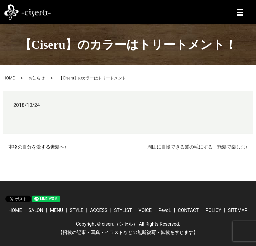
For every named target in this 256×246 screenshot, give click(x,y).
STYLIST (123, 210)
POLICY (213, 210)
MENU (56, 210)
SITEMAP (238, 210)
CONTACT (188, 210)
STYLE (76, 210)
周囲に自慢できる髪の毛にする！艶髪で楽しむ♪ (197, 147)
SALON (36, 210)
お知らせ (37, 78)
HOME (9, 78)
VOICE (145, 210)
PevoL (164, 210)
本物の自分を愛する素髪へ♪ (37, 147)
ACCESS (98, 210)
